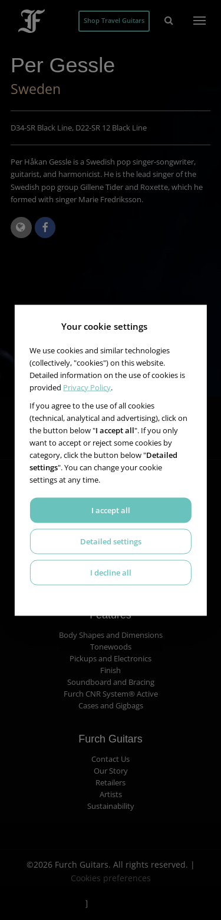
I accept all (110, 509)
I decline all (110, 572)
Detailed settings (110, 541)
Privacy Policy (87, 387)
